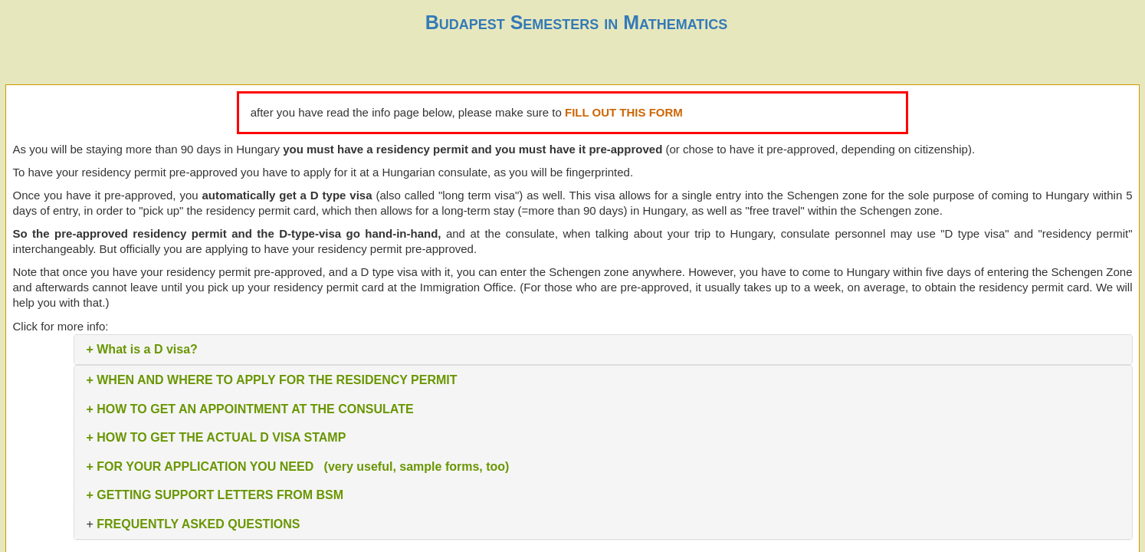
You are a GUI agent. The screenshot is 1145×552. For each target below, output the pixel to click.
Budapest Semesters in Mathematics (576, 22)
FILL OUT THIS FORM (624, 112)
